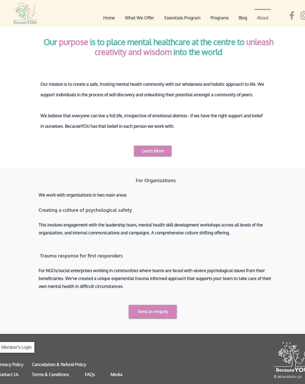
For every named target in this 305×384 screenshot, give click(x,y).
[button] (153, 311)
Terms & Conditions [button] (50, 374)
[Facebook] (291, 15)
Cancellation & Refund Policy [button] (59, 364)
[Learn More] (152, 151)
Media (116, 374)
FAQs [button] (90, 374)
